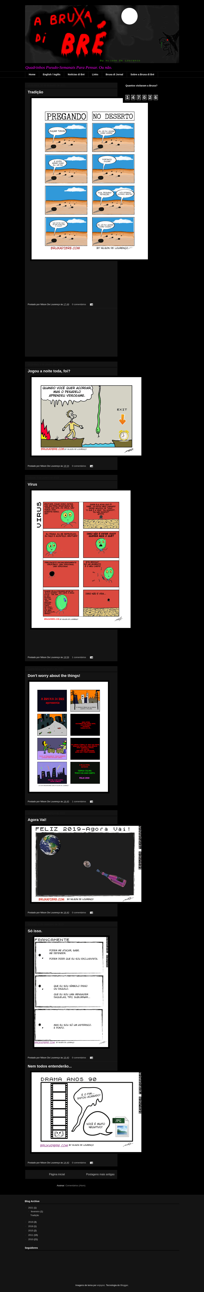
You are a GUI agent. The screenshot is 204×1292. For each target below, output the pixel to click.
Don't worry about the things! (54, 676)
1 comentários (79, 657)
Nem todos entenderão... (50, 1066)
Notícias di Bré (76, 74)
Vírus (32, 484)
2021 (31, 1207)
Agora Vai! (37, 820)
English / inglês (51, 74)
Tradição (35, 92)
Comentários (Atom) (75, 1185)
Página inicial (57, 1174)
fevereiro (35, 1211)
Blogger (124, 1285)
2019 (31, 1222)
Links (95, 74)
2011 (31, 1235)
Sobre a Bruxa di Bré (142, 74)
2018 (31, 1226)
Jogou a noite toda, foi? (49, 371)
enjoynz (101, 1285)
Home (32, 74)
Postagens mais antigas (100, 1174)
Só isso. (35, 931)
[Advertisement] (71, 332)
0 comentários (79, 304)
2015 (31, 1230)
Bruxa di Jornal (114, 74)
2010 (31, 1239)
